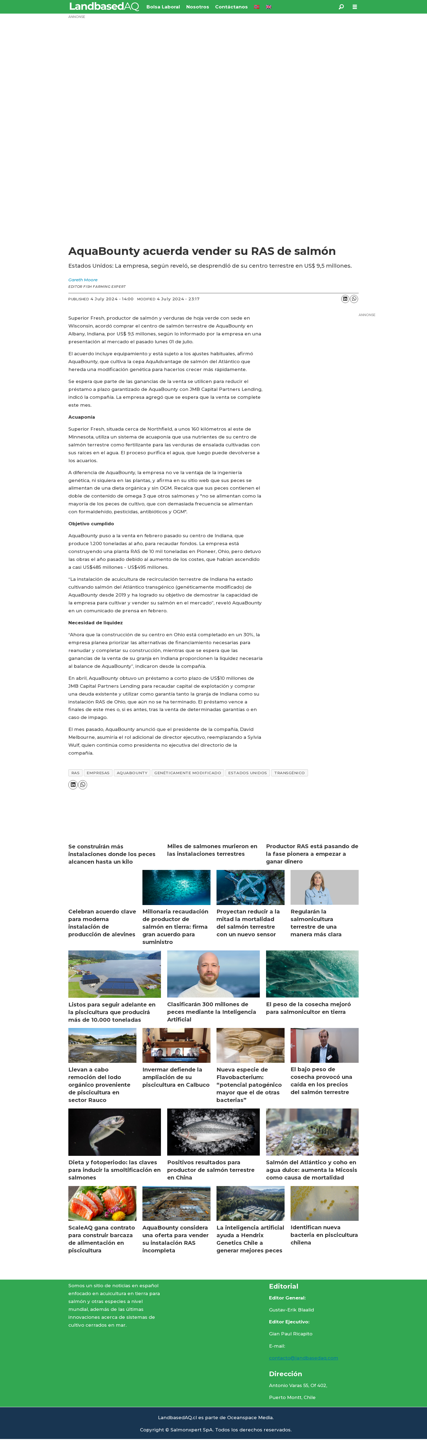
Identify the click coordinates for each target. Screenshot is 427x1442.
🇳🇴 (257, 7)
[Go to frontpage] (104, 6)
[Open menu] (355, 7)
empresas (98, 773)
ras (75, 773)
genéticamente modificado (187, 773)
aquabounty (132, 773)
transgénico (289, 773)
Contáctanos (231, 7)
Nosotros (197, 7)
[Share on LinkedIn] (345, 299)
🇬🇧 (269, 7)
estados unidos (247, 773)
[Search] (341, 7)
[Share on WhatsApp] (354, 299)
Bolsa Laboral (163, 7)
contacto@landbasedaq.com (303, 1358)
